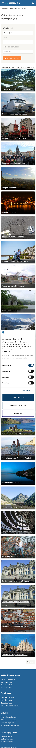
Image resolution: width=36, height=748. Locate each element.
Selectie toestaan (18, 405)
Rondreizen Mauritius (7, 697)
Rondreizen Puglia (6, 700)
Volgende (30, 662)
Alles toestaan (18, 397)
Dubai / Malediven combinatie (10, 706)
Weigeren (18, 413)
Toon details (26, 390)
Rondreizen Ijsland (6, 703)
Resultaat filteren (12, 58)
